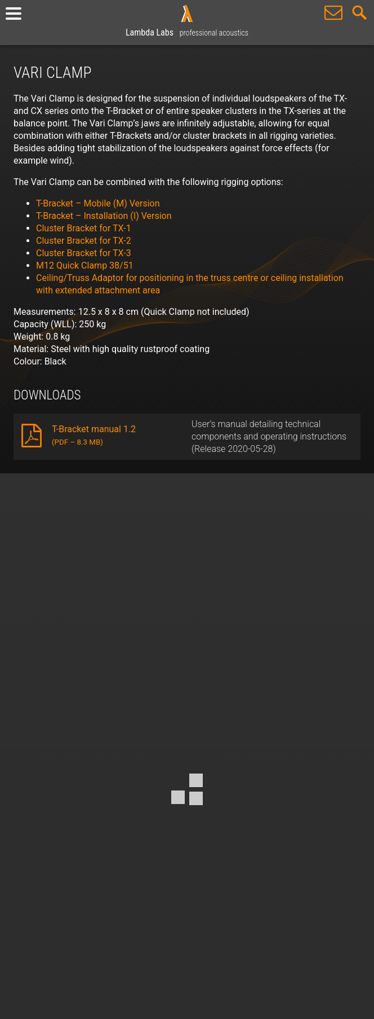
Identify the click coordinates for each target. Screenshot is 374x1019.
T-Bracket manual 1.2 (94, 435)
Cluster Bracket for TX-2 (83, 240)
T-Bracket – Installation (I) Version (104, 215)
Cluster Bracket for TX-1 (83, 228)
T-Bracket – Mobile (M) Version (98, 203)
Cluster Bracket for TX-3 (83, 253)
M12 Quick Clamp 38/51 (84, 265)
